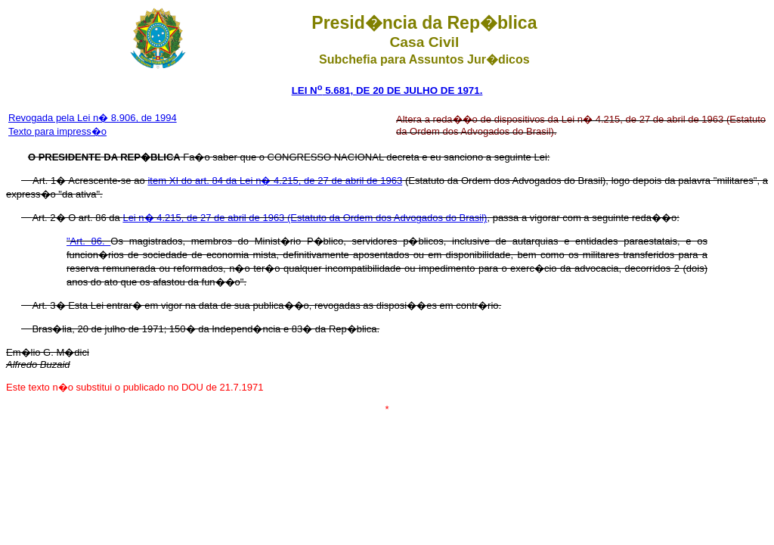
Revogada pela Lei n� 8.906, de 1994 (92, 117)
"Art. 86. (88, 241)
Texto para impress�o (57, 131)
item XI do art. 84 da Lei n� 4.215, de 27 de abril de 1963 (274, 180)
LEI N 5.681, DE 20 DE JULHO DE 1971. (387, 90)
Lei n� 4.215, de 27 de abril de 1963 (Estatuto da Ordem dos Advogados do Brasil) (304, 217)
